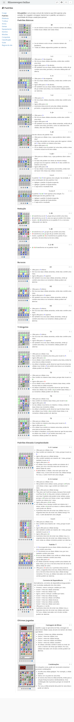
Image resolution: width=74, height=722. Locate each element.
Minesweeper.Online (19, 2)
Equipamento (7, 29)
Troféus (5, 21)
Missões (5, 34)
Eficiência (5, 18)
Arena (4, 24)
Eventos (5, 32)
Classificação (6, 40)
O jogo (4, 13)
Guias (4, 42)
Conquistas (6, 37)
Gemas (4, 26)
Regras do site (7, 45)
